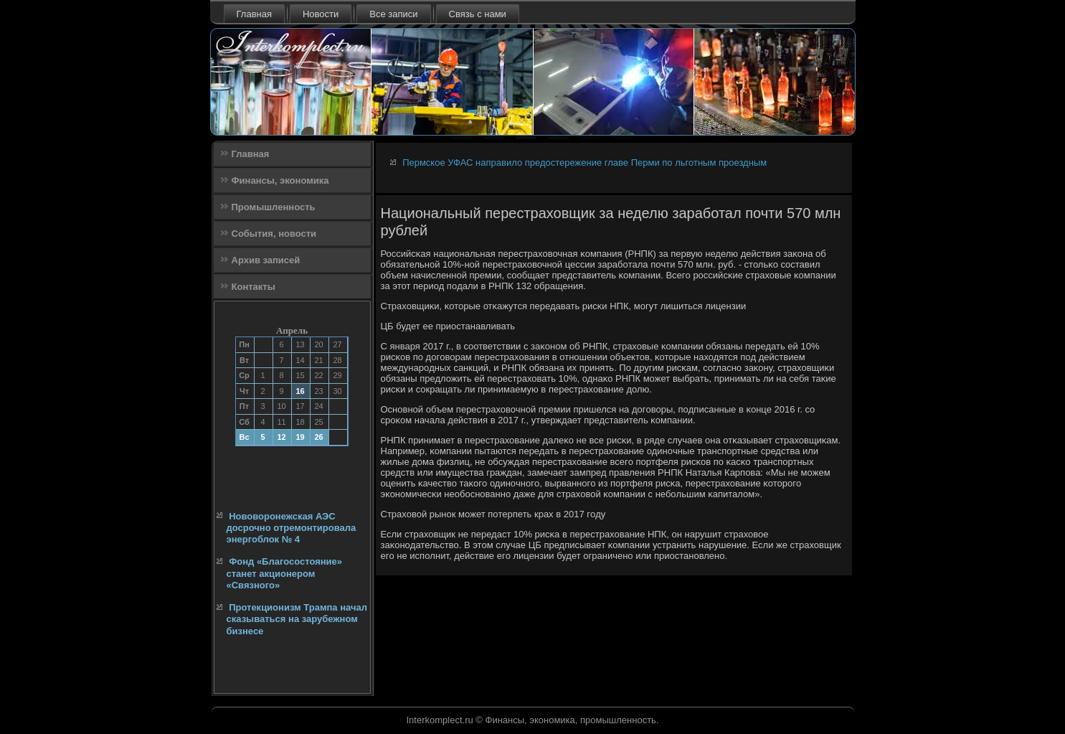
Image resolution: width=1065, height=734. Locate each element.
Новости (321, 14)
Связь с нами (477, 14)
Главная (254, 14)
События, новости (274, 233)
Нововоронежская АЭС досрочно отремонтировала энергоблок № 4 (291, 528)
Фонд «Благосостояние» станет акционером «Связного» (285, 573)
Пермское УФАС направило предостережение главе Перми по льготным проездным (584, 162)
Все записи (393, 14)
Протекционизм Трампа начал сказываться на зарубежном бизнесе (297, 619)
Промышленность (274, 207)
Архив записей (266, 260)
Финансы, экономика (280, 180)
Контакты (253, 286)
